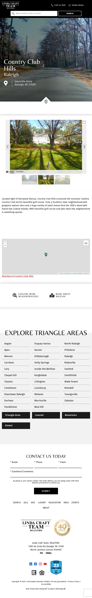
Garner (38, 349)
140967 (58, 550)
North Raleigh (72, 343)
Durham (8, 400)
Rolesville (69, 362)
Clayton (8, 381)
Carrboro (9, 362)
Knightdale (40, 375)
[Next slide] (84, 147)
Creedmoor (10, 387)
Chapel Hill (10, 375)
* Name (14, 462)
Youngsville (70, 394)
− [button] (5, 245)
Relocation (55, 502)
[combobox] (34, 13)
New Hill (39, 406)
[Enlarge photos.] (84, 122)
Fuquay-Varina (42, 343)
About (46, 508)
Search (69, 13)
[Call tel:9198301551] (58, 5)
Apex (7, 349)
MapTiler (68, 273)
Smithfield (70, 375)
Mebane (38, 394)
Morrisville (40, 400)
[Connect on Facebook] (35, 564)
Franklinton (10, 406)
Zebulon (68, 400)
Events (75, 502)
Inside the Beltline (44, 368)
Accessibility (46, 584)
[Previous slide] (8, 147)
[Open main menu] (88, 5)
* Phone (38, 462)
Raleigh (11, 74)
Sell (26, 502)
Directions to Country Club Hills (17, 276)
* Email (62, 462)
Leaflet (61, 273)
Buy (33, 502)
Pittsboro (69, 349)
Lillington (39, 381)
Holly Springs (41, 362)
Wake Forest (71, 381)
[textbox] (35, 13)
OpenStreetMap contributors (80, 273)
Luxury (42, 502)
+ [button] (5, 242)
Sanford (68, 368)
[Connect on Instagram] (40, 564)
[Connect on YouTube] (45, 564)
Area (66, 502)
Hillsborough (41, 356)
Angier (8, 343)
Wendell (69, 387)
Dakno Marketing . (58, 589)
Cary (6, 368)
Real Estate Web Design (36, 589)
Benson (8, 356)
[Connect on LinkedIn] (30, 564)
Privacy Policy (73, 582)
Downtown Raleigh (14, 394)
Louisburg (40, 387)
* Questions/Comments (21, 471)
